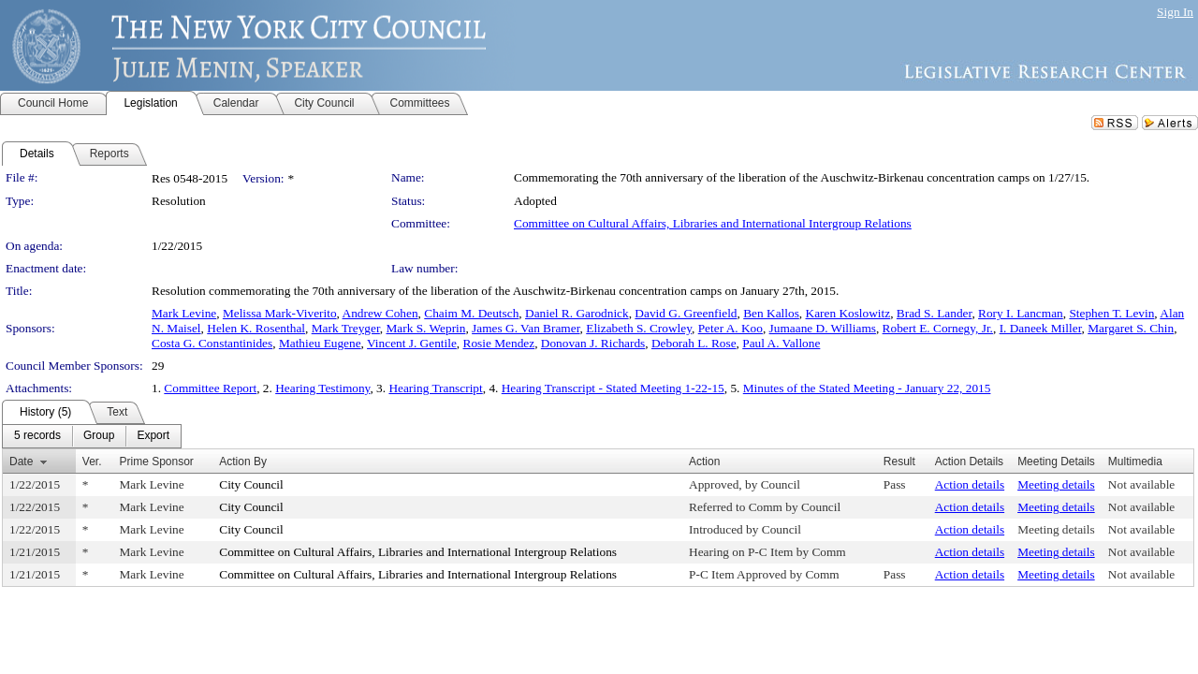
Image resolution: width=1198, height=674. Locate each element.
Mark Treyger (346, 328)
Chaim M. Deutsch (471, 313)
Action (704, 461)
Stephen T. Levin (1111, 313)
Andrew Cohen (380, 313)
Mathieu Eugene (320, 343)
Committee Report (210, 388)
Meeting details (1056, 484)
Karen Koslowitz (848, 313)
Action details (969, 484)
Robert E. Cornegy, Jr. (938, 328)
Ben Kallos (771, 313)
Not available (1141, 484)
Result (899, 461)
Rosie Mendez (499, 343)
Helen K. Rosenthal (256, 328)
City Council (251, 484)
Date (21, 461)
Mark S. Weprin (426, 328)
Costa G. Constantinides (212, 343)
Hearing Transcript (435, 388)
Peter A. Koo (730, 328)
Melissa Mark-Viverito (280, 313)
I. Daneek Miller (1041, 328)
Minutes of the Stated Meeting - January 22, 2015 (867, 388)
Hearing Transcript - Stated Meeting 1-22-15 (613, 388)
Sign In (1175, 12)
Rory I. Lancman (1020, 313)
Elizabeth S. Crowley (639, 328)
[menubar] (92, 436)
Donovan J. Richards (593, 343)
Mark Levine (184, 313)
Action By (243, 461)
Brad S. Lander (934, 313)
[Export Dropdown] (153, 436)
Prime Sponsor (156, 461)
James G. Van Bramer (525, 328)
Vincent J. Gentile (412, 343)
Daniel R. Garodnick (577, 313)
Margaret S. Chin (1131, 328)
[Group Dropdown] (98, 436)
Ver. (92, 461)
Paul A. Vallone (781, 343)
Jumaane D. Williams (822, 328)
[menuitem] (37, 436)
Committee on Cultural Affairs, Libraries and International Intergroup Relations (713, 223)
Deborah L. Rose (694, 343)
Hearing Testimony (322, 388)
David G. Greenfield (686, 313)
